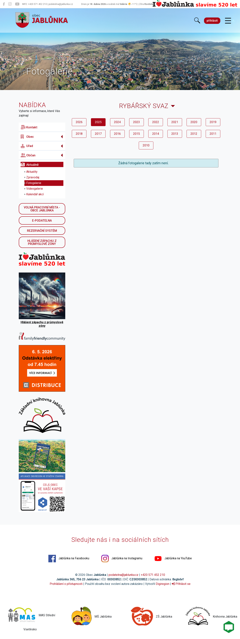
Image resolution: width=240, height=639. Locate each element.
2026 (79, 122)
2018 (79, 134)
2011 (213, 134)
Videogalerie (34, 188)
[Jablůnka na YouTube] (17, 4)
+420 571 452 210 (153, 575)
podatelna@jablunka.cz (123, 575)
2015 (136, 134)
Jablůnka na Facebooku (68, 558)
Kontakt (29, 127)
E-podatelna (42, 220)
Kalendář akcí (35, 194)
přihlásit (212, 20)
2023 (136, 122)
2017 (98, 134)
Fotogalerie (33, 183)
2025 (98, 122)
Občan (28, 155)
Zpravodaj (32, 177)
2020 (193, 122)
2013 (174, 134)
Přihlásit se (181, 584)
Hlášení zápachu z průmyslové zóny (42, 242)
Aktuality (32, 171)
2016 (117, 134)
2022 (155, 122)
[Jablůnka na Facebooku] (4, 4)
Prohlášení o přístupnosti (66, 584)
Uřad (27, 146)
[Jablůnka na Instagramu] (10, 4)
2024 (117, 122)
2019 (213, 122)
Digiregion (162, 584)
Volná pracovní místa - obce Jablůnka (42, 209)
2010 (146, 145)
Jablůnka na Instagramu (121, 558)
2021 (174, 122)
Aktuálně (30, 165)
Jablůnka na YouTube (173, 558)
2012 (193, 134)
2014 (155, 134)
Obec (27, 137)
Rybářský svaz (143, 106)
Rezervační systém (42, 230)
